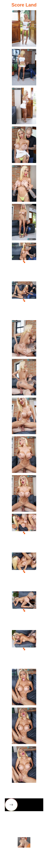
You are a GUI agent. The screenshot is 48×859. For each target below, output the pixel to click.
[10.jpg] (24, 378)
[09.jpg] (24, 339)
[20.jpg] (24, 765)
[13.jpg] (24, 494)
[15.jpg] (24, 572)
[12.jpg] (24, 455)
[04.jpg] (24, 145)
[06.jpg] (24, 223)
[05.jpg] (24, 184)
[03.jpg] (24, 107)
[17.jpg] (24, 649)
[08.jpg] (24, 300)
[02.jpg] (24, 68)
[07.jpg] (24, 262)
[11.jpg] (24, 417)
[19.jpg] (24, 727)
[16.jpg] (24, 610)
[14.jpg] (24, 533)
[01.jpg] (24, 29)
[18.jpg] (24, 688)
